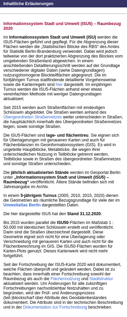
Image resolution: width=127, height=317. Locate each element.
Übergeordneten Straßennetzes (32, 117)
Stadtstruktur (101, 278)
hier (59, 84)
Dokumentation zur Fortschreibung (55, 307)
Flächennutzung (65, 278)
